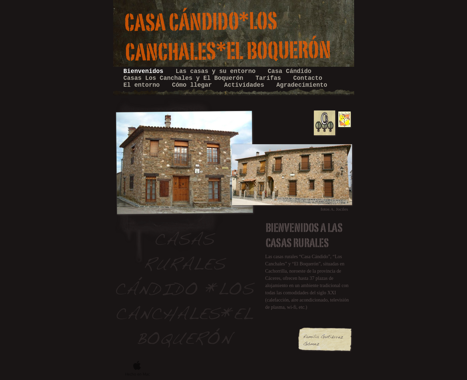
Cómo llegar (194, 85)
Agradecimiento (301, 85)
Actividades (246, 85)
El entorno (143, 85)
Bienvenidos (145, 71)
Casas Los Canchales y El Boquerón (185, 78)
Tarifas (269, 78)
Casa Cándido (289, 71)
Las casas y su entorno (217, 71)
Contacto (307, 78)
